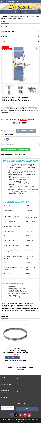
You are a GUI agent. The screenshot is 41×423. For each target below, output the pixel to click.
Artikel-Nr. (4, 103)
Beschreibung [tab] (7, 154)
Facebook (20, 370)
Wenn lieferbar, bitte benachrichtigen (15, 149)
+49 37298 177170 (13, 1)
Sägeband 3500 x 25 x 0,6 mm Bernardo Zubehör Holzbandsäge (15, 351)
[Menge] (9, 131)
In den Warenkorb (26, 131)
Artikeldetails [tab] (20, 154)
